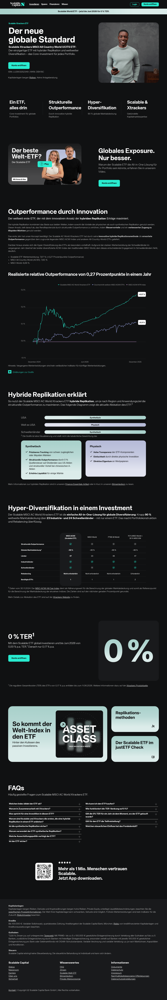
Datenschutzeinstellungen (123, 979)
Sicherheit (13, 979)
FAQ (62, 967)
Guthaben (13, 933)
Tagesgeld (48, 936)
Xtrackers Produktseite (137, 686)
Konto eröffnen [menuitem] (150, 4)
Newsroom (14, 970)
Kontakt (12, 990)
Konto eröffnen (19, 65)
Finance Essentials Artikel (77, 484)
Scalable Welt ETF (68, 973)
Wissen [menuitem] (65, 4)
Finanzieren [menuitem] (54, 4)
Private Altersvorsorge (70, 979)
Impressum (116, 973)
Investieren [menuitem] (34, 4)
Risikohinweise (24, 915)
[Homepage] (17, 4)
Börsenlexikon (118, 484)
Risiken (32, 78)
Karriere (12, 973)
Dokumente (116, 967)
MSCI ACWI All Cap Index (47, 588)
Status (12, 967)
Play (44, 164)
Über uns (13, 976)
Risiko (116, 924)
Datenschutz (117, 970)
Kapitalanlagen (16, 906)
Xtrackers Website (61, 597)
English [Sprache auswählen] (126, 4)
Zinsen (63, 970)
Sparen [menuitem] (44, 4)
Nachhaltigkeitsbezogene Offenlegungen (130, 976)
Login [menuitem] (134, 4)
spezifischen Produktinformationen (25, 912)
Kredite (12, 921)
